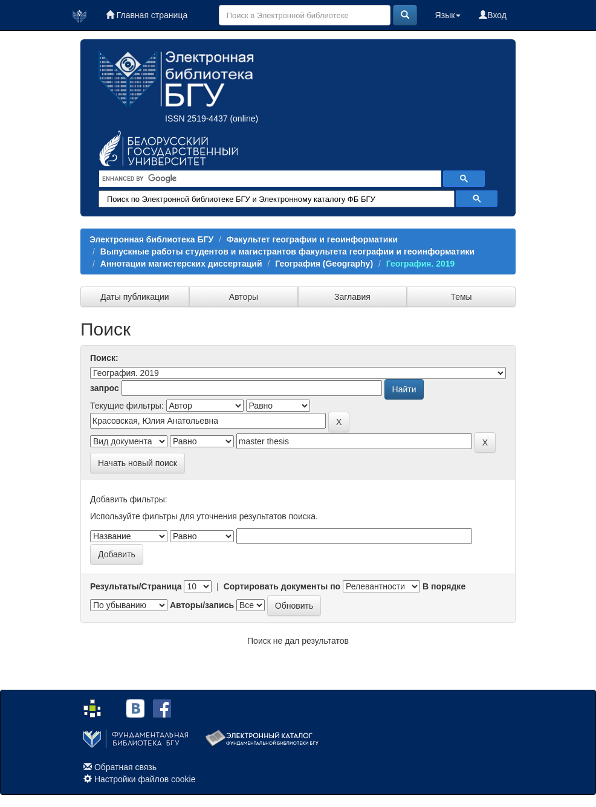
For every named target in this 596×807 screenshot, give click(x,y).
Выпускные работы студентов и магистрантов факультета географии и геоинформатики (287, 251)
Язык (448, 15)
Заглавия (352, 297)
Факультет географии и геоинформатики (312, 239)
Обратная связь (125, 767)
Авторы (243, 297)
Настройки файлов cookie (145, 779)
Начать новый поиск (137, 463)
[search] (269, 178)
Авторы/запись (202, 605)
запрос (104, 388)
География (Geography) (324, 263)
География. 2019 (420, 263)
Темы (460, 297)
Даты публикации (134, 297)
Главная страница (146, 15)
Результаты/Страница (136, 586)
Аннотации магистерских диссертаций (181, 263)
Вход (493, 15)
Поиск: (104, 358)
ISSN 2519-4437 (196, 118)
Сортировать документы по (282, 586)
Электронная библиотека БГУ (151, 239)
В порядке (444, 586)
